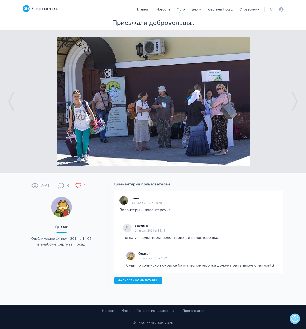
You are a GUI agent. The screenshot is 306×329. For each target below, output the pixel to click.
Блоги (196, 9)
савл (135, 198)
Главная (143, 9)
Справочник (249, 9)
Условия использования (156, 310)
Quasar (61, 227)
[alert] (295, 319)
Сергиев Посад (220, 9)
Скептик (141, 226)
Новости (163, 9)
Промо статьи (193, 310)
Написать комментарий (138, 280)
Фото (181, 9)
